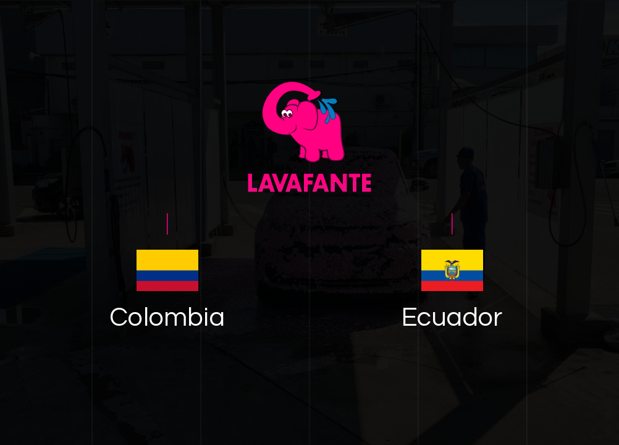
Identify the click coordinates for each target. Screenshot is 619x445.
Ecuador (452, 317)
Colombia (167, 317)
